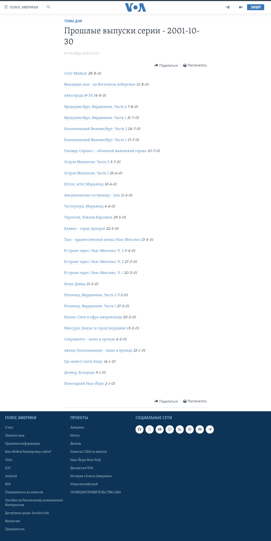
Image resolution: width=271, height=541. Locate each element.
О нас (9, 428)
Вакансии (12, 521)
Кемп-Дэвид (74, 284)
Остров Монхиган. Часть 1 (86, 173)
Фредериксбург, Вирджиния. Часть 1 (95, 118)
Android (11, 476)
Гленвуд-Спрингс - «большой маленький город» (105, 151)
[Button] (166, 65)
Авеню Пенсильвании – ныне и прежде (98, 351)
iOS (7, 468)
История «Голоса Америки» (91, 476)
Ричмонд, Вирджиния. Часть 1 (90, 306)
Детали (75, 444)
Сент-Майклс (75, 74)
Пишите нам (14, 436)
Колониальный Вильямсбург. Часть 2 (95, 129)
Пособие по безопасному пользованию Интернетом (34, 503)
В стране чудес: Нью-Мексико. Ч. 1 (93, 273)
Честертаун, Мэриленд (84, 206)
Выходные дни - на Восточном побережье (100, 85)
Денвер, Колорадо (79, 373)
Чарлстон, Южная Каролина (88, 218)
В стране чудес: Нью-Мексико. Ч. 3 (94, 251)
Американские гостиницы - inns (92, 195)
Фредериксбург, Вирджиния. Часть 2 (95, 107)
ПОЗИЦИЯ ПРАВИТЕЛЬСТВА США (95, 492)
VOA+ (9, 460)
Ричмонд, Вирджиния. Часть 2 (90, 295)
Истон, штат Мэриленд (84, 184)
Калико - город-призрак (84, 229)
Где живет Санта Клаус (83, 362)
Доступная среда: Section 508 (27, 513)
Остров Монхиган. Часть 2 (86, 162)
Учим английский (84, 484)
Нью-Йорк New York (85, 460)
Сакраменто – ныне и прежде (89, 339)
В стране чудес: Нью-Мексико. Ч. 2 (94, 262)
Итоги (75, 436)
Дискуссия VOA (81, 468)
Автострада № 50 (78, 96)
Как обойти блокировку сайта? (28, 452)
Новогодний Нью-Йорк (84, 384)
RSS (8, 484)
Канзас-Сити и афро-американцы (93, 317)
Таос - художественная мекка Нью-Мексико (102, 240)
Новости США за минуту (88, 452)
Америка (77, 428)
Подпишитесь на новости (24, 492)
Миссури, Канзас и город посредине (95, 328)
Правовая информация (22, 444)
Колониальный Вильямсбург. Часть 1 (95, 140)
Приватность (15, 529)
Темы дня (73, 21)
